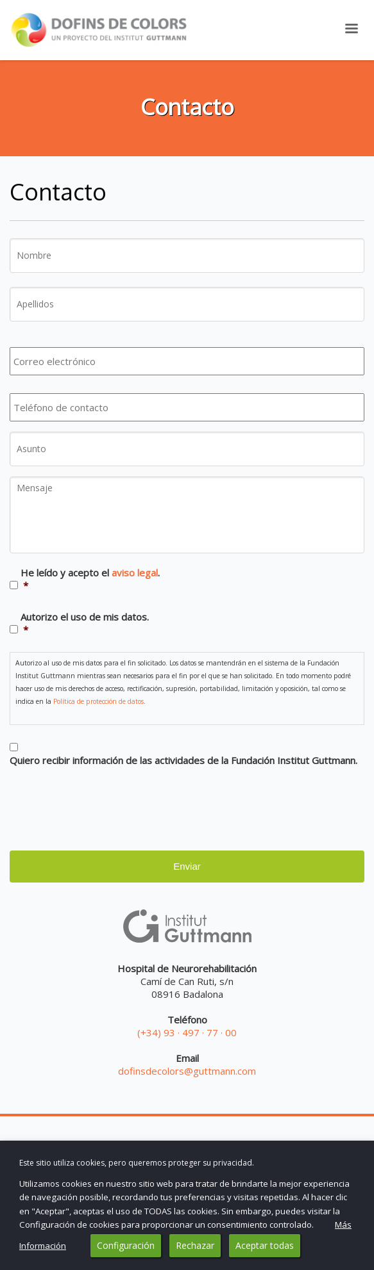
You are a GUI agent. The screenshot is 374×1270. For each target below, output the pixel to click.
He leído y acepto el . (90, 579)
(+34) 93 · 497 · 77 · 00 (187, 1032)
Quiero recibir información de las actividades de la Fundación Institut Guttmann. (183, 760)
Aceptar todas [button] (264, 1245)
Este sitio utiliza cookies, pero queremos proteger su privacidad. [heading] (136, 1162)
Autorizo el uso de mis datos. (85, 623)
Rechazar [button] (195, 1245)
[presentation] (107, 805)
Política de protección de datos (98, 701)
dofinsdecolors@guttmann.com (187, 1070)
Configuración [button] (126, 1245)
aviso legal (135, 572)
